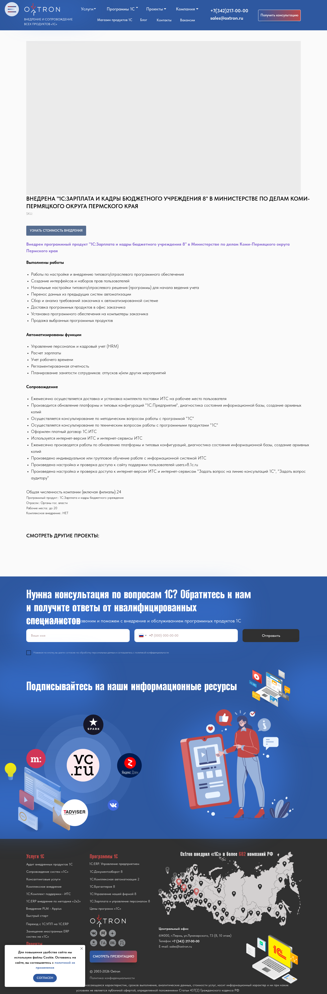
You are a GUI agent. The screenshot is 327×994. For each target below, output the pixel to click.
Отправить (271, 635)
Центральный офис (174, 929)
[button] (279, 15)
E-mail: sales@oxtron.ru (175, 946)
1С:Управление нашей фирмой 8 (113, 894)
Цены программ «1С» (105, 908)
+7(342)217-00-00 (229, 10)
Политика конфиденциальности (112, 978)
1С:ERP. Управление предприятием (114, 864)
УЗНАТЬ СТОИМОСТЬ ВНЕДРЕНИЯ (56, 230)
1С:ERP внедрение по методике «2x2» (53, 901)
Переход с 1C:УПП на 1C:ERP (47, 924)
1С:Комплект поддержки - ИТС (48, 894)
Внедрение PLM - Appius (44, 908)
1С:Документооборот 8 (106, 871)
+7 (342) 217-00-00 (185, 941)
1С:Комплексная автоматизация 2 (114, 879)
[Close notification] (81, 948)
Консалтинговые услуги (43, 879)
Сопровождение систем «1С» (47, 871)
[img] (83, 765)
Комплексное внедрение (44, 886)
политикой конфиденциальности (152, 652)
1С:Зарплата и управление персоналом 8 (120, 901)
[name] (78, 635)
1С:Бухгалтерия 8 (102, 886)
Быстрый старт (37, 916)
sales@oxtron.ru (226, 18)
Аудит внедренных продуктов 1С (49, 864)
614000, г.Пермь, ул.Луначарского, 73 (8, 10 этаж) (195, 935)
